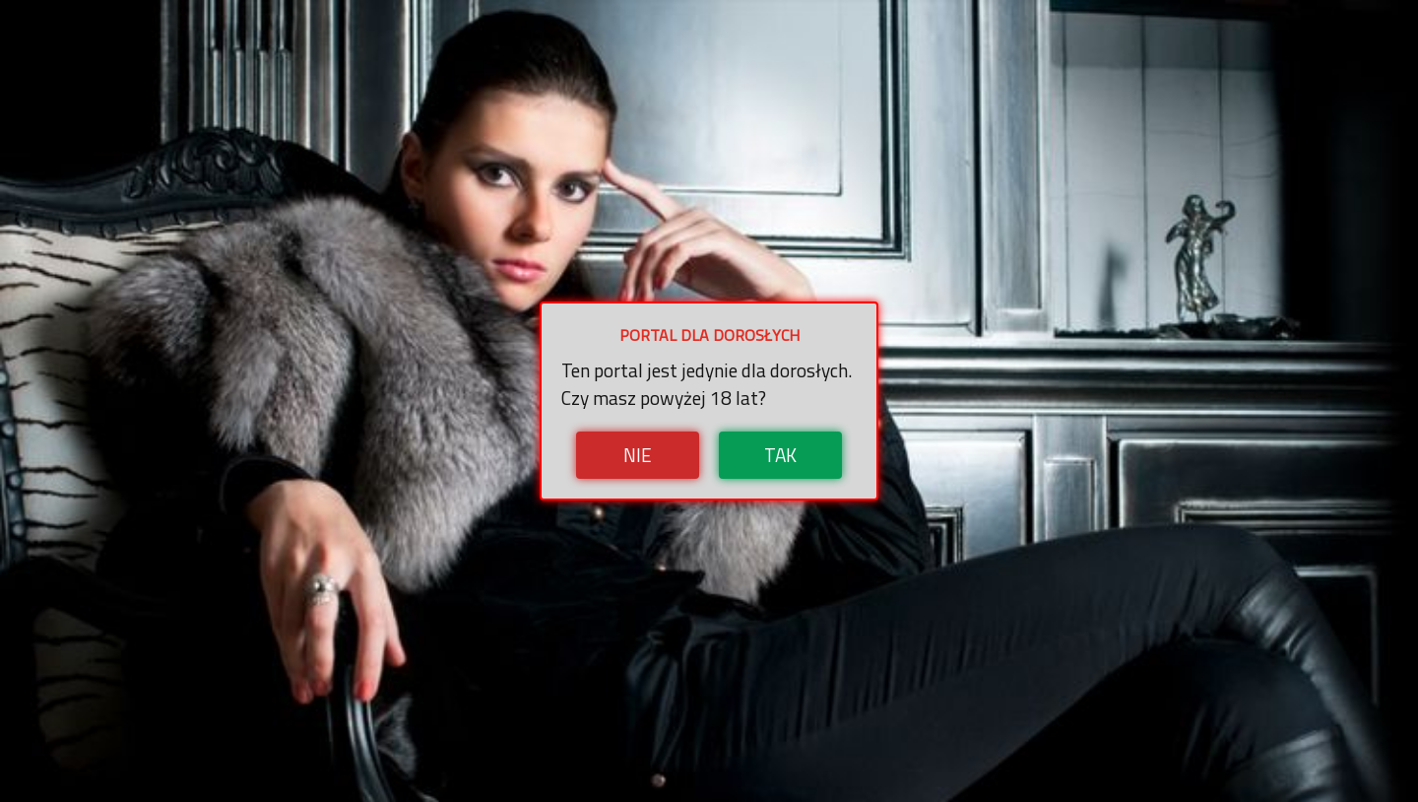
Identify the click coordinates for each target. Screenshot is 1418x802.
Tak (780, 454)
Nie (637, 454)
